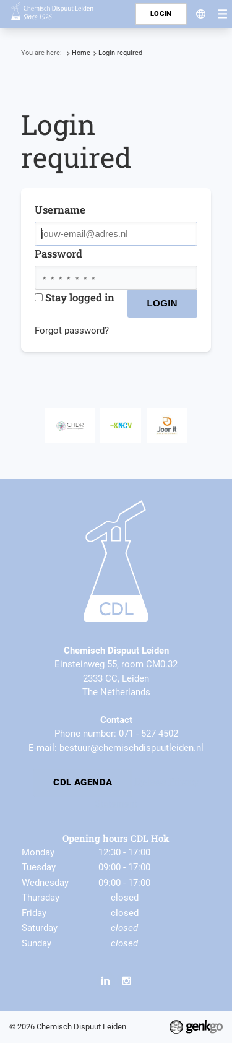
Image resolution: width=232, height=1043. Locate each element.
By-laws (150, 781)
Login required (120, 53)
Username (60, 209)
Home (81, 53)
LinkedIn (106, 980)
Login (161, 14)
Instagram (126, 980)
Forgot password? (72, 330)
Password (58, 253)
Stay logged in (74, 297)
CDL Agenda (83, 781)
